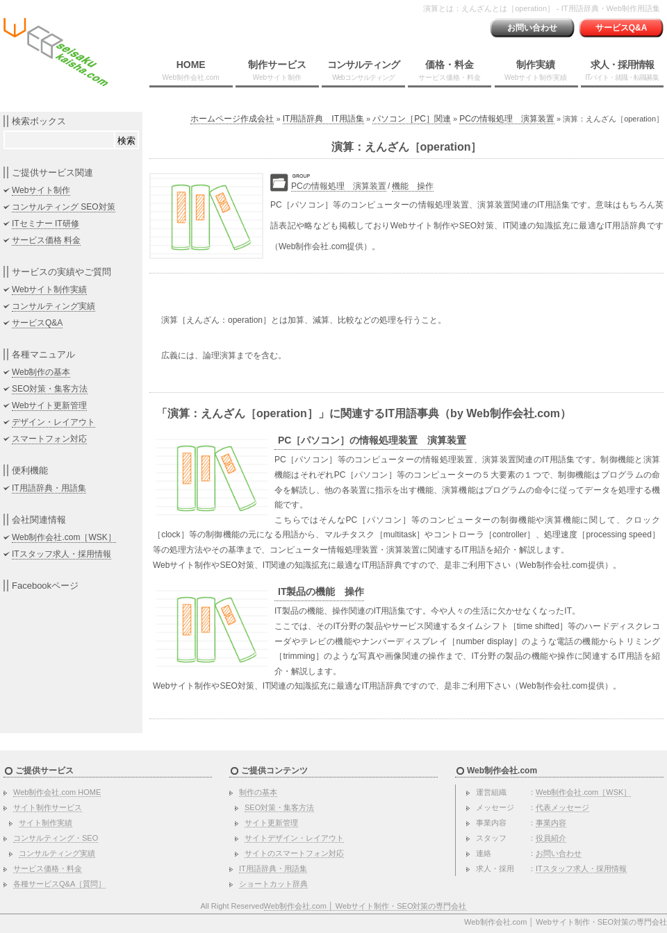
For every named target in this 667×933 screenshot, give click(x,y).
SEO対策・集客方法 (50, 389)
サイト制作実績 (45, 822)
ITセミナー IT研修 (45, 223)
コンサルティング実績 (53, 306)
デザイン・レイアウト (53, 422)
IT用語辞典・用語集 (49, 488)
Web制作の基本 (41, 372)
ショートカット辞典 (273, 884)
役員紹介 (551, 838)
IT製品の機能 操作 (321, 591)
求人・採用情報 (622, 70)
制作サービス (277, 70)
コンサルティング (363, 70)
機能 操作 (413, 186)
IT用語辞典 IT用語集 (323, 119)
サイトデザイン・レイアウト (294, 838)
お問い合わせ (532, 28)
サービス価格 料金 (46, 240)
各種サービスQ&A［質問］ (59, 884)
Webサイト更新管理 (49, 405)
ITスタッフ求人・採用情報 (61, 554)
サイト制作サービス (47, 807)
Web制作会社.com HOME (57, 792)
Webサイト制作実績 (49, 289)
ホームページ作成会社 (232, 119)
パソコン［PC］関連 (411, 119)
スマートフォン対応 (49, 439)
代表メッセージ (562, 807)
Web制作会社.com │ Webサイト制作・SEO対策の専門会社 (365, 906)
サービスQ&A (621, 28)
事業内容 (551, 822)
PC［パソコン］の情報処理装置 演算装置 (372, 440)
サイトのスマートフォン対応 (294, 853)
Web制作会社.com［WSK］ (64, 537)
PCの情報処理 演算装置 (506, 119)
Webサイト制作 (41, 190)
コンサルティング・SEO (55, 838)
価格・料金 (449, 70)
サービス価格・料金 (47, 868)
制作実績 (535, 70)
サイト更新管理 (271, 822)
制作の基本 (258, 792)
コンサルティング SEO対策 (63, 207)
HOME (191, 70)
